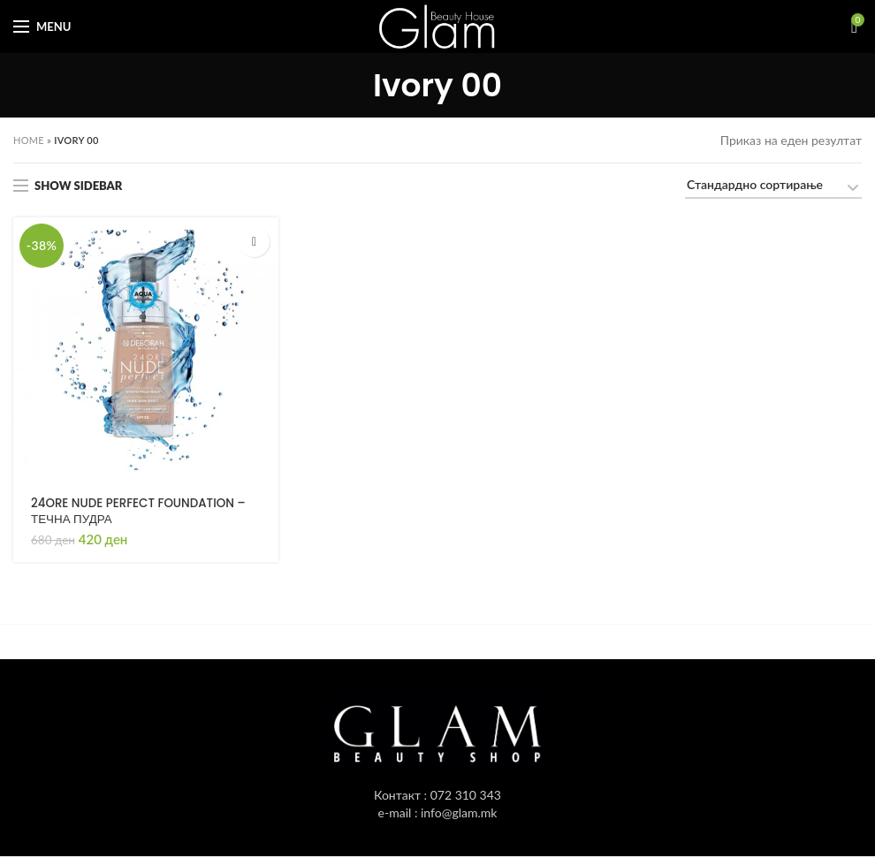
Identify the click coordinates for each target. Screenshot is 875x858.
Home (28, 140)
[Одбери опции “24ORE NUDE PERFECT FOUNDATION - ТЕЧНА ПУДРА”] (254, 241)
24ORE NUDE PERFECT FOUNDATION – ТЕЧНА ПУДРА (143, 512)
